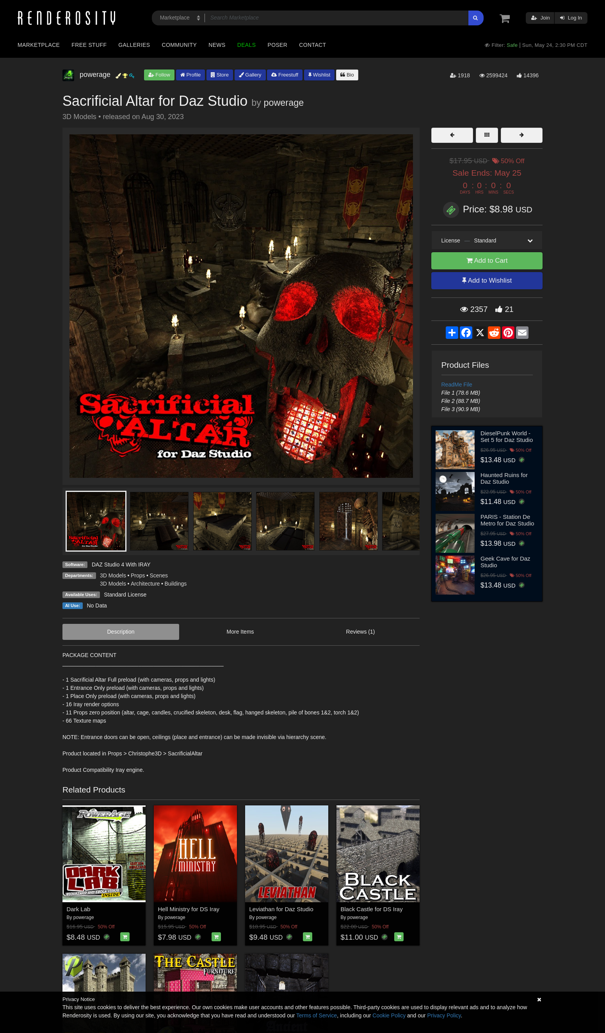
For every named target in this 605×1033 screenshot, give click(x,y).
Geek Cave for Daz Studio (505, 561)
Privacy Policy (444, 1015)
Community (179, 45)
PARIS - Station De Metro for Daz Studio (507, 520)
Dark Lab (79, 909)
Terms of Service (316, 1015)
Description (121, 632)
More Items (240, 632)
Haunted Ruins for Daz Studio (504, 478)
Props (138, 575)
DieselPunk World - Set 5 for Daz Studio (506, 436)
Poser (277, 45)
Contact (312, 45)
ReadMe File (456, 384)
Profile (190, 75)
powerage (283, 103)
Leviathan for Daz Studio (281, 909)
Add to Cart (487, 260)
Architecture (145, 584)
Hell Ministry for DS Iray (189, 909)
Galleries (134, 45)
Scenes (158, 575)
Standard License (125, 594)
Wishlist (319, 75)
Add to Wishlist (487, 280)
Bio (347, 75)
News (216, 45)
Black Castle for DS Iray (372, 909)
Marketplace (39, 45)
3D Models (113, 575)
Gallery (250, 75)
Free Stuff (89, 45)
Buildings (176, 584)
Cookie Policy (389, 1015)
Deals (246, 45)
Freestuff (284, 75)
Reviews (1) (360, 632)
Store (220, 75)
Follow (159, 75)
